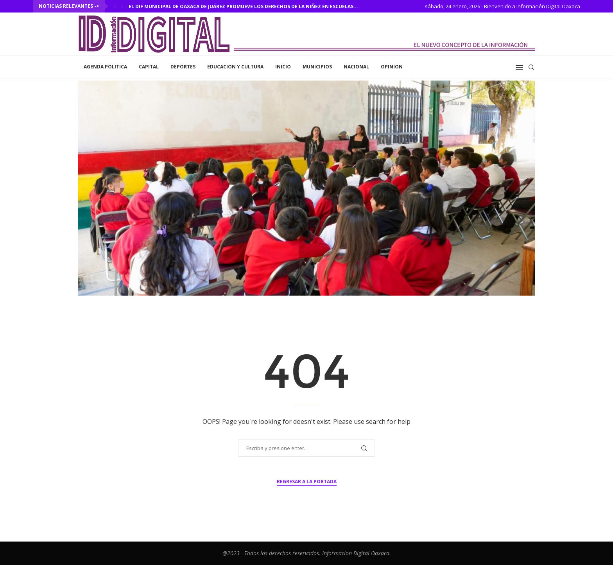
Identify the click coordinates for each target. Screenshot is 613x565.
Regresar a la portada (307, 481)
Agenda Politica (105, 66)
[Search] (531, 67)
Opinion (392, 66)
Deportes (182, 66)
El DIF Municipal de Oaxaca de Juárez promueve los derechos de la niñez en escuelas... (243, 6)
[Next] (122, 6)
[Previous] (114, 6)
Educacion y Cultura (235, 66)
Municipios (317, 66)
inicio (283, 66)
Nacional (356, 66)
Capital (149, 66)
